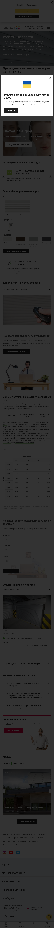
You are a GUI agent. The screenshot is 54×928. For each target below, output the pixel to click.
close (50, 78)
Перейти (11, 110)
